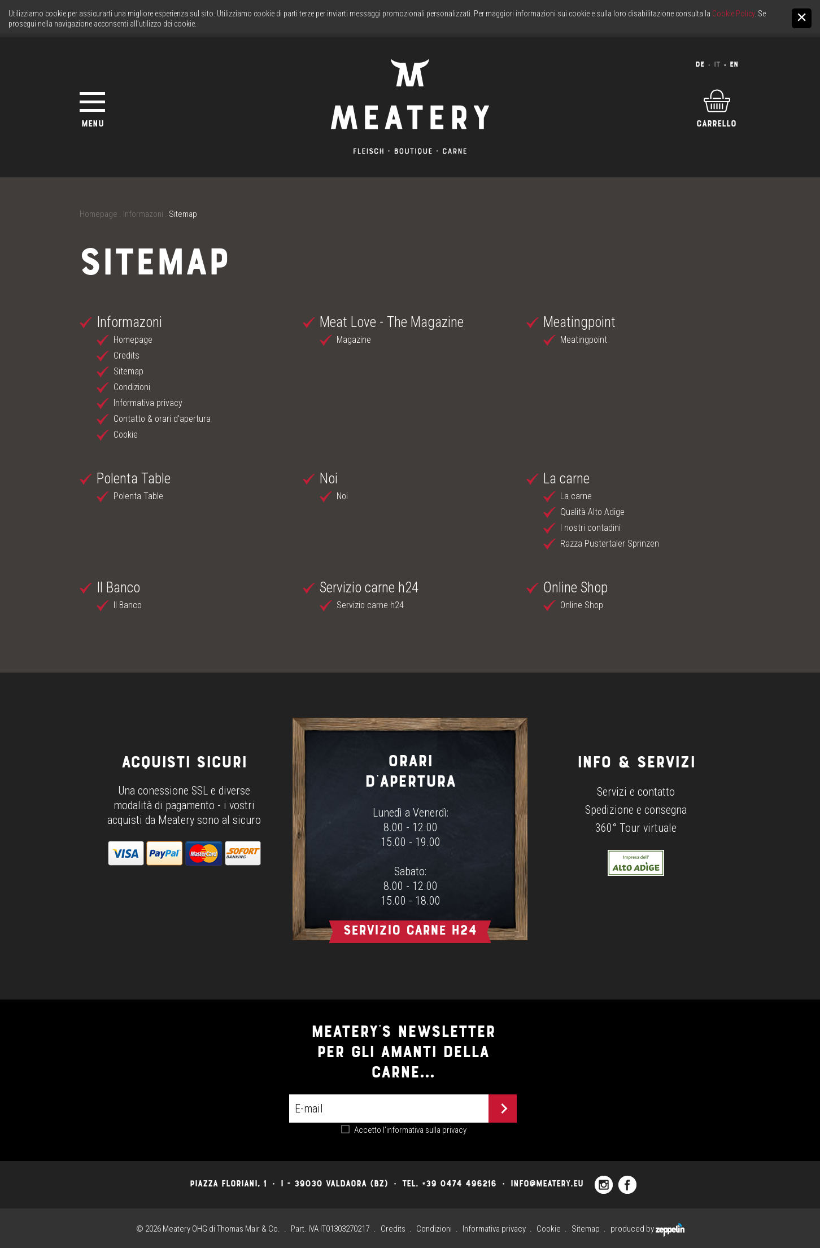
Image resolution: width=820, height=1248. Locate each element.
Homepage (98, 214)
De (699, 64)
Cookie (126, 434)
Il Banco (118, 587)
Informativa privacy (148, 403)
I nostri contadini (590, 527)
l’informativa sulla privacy (424, 1130)
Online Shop (575, 587)
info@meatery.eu (547, 1183)
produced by (647, 1229)
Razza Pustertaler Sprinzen (609, 543)
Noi (329, 478)
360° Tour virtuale (636, 828)
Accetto (410, 1130)
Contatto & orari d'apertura (162, 418)
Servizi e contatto (636, 791)
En (734, 64)
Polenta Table (134, 478)
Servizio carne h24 (369, 587)
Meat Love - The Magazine (392, 322)
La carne (566, 478)
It (717, 64)
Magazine (354, 339)
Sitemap (128, 371)
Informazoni (143, 214)
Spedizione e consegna (636, 810)
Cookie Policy (733, 13)
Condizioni (132, 387)
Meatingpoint (579, 322)
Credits (126, 355)
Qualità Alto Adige (592, 512)
